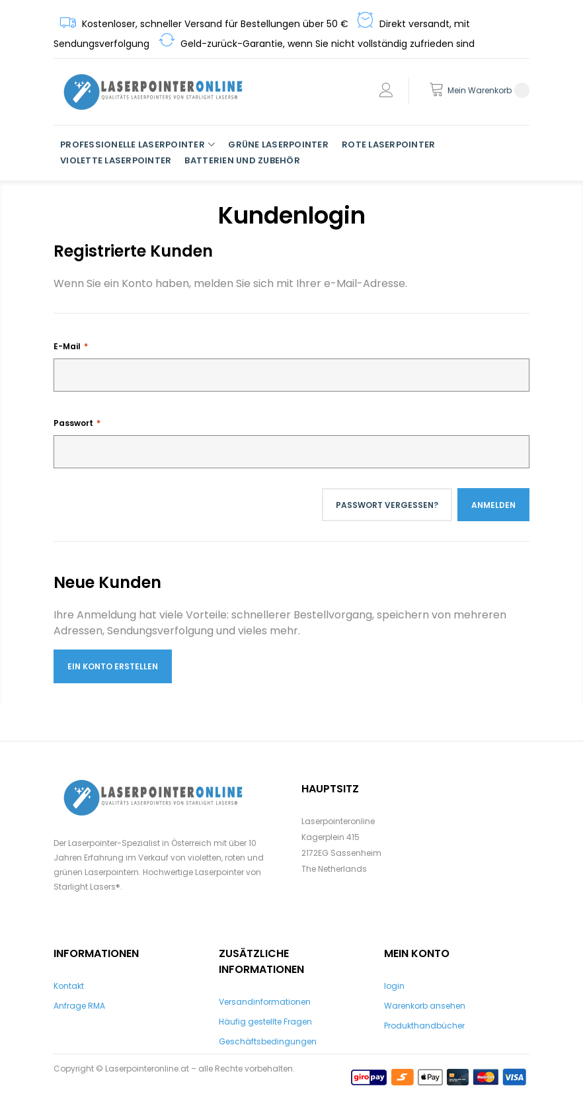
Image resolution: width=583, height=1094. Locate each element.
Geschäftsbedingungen (268, 1041)
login (394, 985)
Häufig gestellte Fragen (265, 1021)
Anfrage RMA (79, 1005)
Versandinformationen (265, 1001)
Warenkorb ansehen (424, 1005)
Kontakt (69, 985)
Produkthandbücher (424, 1025)
